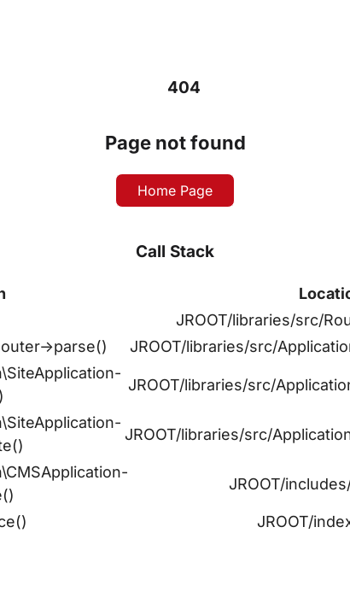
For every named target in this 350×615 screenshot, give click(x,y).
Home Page (175, 190)
